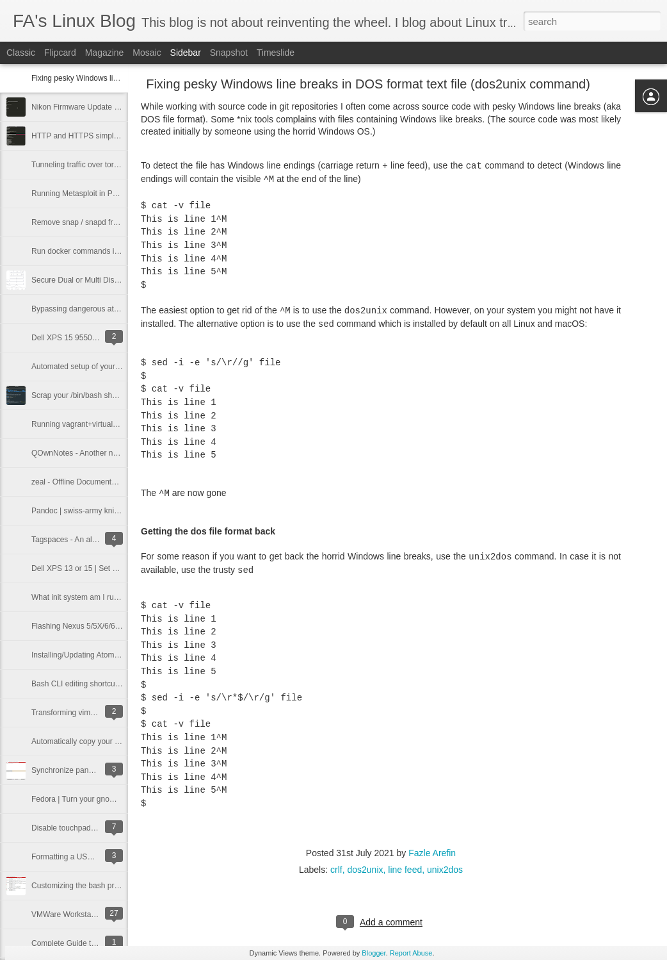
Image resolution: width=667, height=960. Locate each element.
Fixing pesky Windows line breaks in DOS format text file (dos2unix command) (368, 84)
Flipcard (60, 52)
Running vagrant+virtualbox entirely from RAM (110, 424)
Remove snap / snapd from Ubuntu (90, 222)
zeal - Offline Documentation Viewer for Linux (108, 481)
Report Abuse (411, 953)
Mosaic (147, 52)
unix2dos (445, 870)
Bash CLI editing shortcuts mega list (92, 683)
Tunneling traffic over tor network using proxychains (118, 164)
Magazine (104, 52)
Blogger (373, 953)
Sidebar (185, 52)
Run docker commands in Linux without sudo (107, 251)
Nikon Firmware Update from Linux (90, 107)
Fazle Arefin (432, 853)
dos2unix (365, 870)
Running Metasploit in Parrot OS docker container (115, 193)
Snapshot (229, 52)
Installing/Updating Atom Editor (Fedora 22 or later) (118, 654)
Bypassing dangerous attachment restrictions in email (122, 308)
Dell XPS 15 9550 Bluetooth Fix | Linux (97, 337)
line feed (405, 870)
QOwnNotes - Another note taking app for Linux (112, 453)
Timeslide (275, 52)
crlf (336, 870)
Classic (20, 52)
